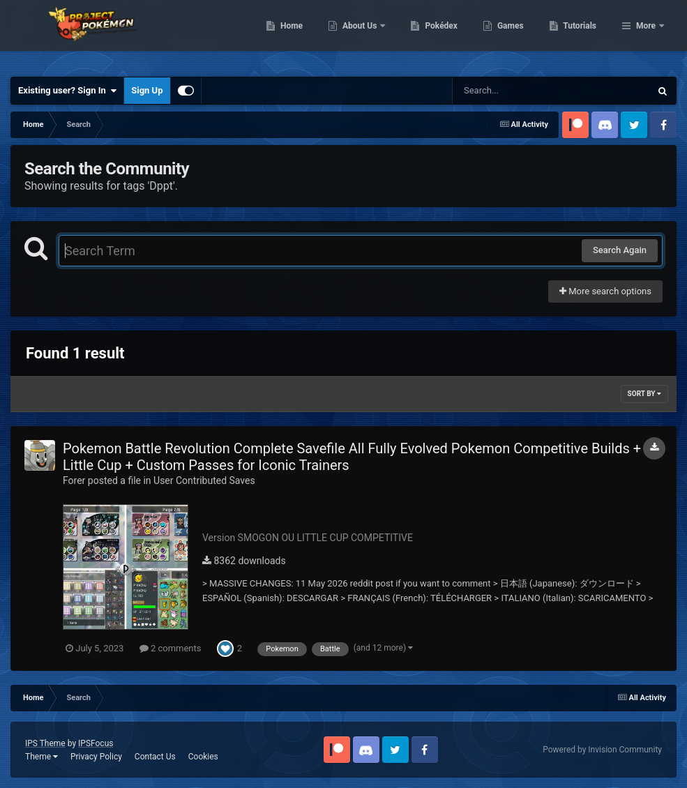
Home (363, 35)
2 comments (170, 648)
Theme (41, 757)
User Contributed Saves (204, 480)
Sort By (644, 393)
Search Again (620, 250)
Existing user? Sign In (67, 90)
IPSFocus (95, 743)
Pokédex (513, 35)
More (646, 35)
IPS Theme (45, 743)
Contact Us (155, 757)
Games (582, 35)
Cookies (203, 757)
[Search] (516, 90)
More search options (605, 291)
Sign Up (147, 90)
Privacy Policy (96, 757)
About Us (432, 35)
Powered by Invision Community (602, 750)
